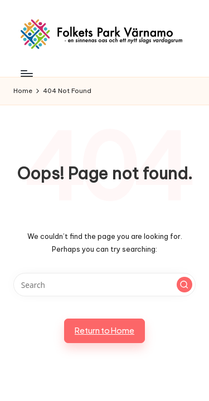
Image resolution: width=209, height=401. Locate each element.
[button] (184, 284)
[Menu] (26, 74)
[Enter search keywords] (104, 284)
